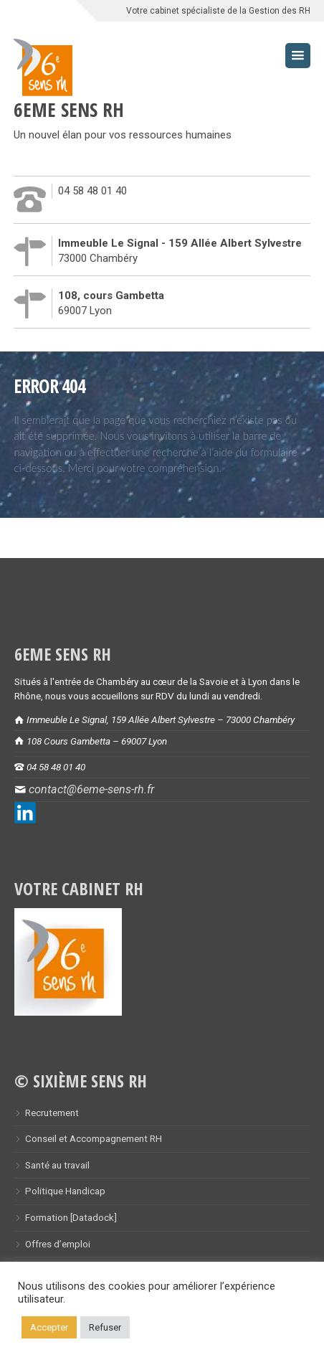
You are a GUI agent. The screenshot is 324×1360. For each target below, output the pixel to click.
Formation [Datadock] (71, 1217)
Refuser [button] (105, 1327)
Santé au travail (57, 1165)
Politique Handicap (65, 1190)
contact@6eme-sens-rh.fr (91, 789)
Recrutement (52, 1112)
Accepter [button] (49, 1327)
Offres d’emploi (57, 1244)
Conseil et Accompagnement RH (93, 1138)
